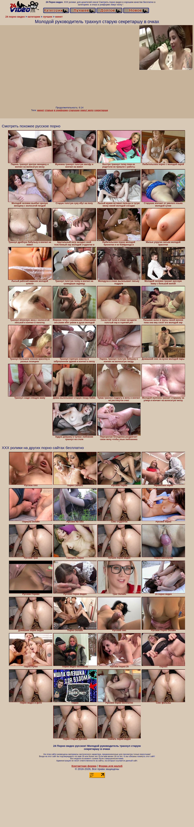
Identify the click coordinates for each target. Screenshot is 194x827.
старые (49, 110)
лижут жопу (87, 110)
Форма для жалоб (110, 765)
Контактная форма (84, 765)
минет (40, 110)
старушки (74, 110)
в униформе (61, 110)
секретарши (101, 110)
